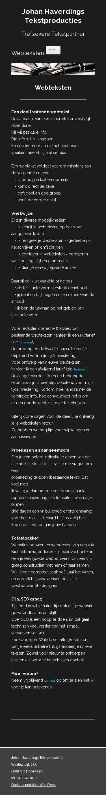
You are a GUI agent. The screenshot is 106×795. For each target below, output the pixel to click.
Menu (53, 50)
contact (49, 681)
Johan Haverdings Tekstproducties (53, 16)
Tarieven (25, 342)
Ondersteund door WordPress (33, 785)
